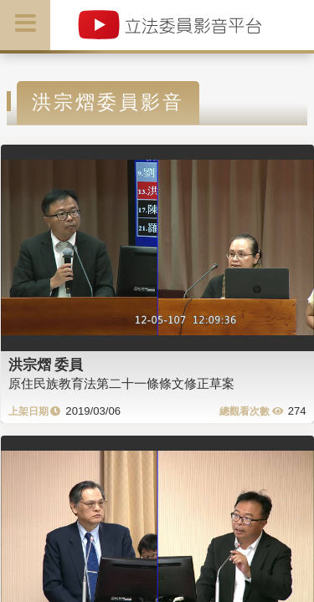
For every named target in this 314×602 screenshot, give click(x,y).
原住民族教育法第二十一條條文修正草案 (121, 383)
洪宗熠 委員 (46, 364)
